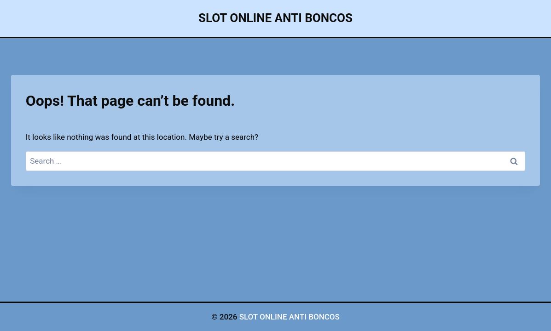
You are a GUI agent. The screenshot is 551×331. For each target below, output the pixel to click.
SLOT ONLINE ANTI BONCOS (289, 316)
